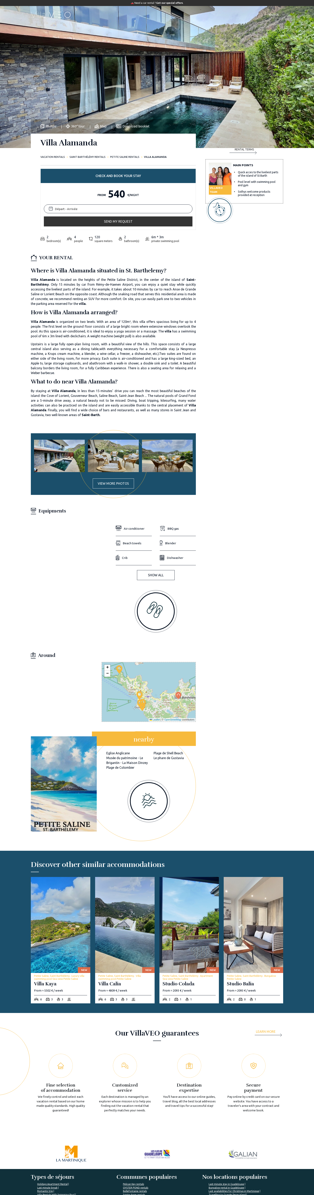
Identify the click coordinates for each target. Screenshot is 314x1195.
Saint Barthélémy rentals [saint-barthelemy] (87, 156)
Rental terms (243, 203)
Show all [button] (156, 509)
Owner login (188, 1188)
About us (100, 1166)
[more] (269, 967)
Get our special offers (169, 3)
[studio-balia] (253, 874)
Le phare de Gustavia (169, 692)
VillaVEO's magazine (151, 1173)
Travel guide (179, 15)
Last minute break (47, 1121)
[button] (142, 640)
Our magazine (205, 15)
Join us (99, 1180)
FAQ (140, 1166)
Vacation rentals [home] (52, 156)
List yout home (190, 1173)
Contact (225, 15)
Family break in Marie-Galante (225, 1132)
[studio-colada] (189, 874)
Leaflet (155, 653)
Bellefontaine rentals (135, 1125)
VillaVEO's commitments (110, 1173)
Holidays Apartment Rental (52, 1118)
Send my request (244, 186)
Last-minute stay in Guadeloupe (226, 1118)
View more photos (113, 417)
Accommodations (124, 15)
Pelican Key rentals (133, 1118)
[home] (51, 15)
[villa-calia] (125, 874)
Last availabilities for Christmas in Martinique (234, 1125)
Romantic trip (45, 1125)
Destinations (153, 15)
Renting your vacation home (198, 1180)
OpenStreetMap (172, 653)
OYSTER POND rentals (135, 1121)
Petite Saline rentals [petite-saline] (124, 156)
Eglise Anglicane (118, 687)
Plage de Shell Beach (168, 687)
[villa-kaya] (60, 874)
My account (231, 1173)
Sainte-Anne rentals (134, 1128)
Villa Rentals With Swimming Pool (56, 1128)
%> (55, 1154)
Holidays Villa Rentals (49, 1132)
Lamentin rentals (132, 1132)
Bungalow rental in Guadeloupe (226, 1121)
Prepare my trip (147, 1180)
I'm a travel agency (235, 1166)
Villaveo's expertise (193, 1166)
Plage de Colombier (120, 701)
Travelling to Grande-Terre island (227, 1128)
